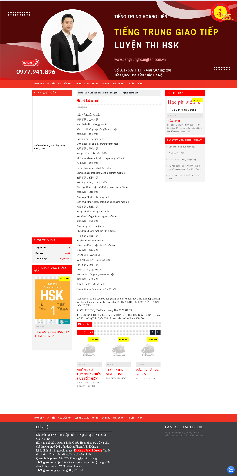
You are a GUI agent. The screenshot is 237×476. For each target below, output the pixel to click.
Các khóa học (65, 84)
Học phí (95, 84)
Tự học (140, 84)
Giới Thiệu (51, 84)
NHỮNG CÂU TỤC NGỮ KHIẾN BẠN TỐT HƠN (89, 374)
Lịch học (106, 84)
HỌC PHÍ (173, 121)
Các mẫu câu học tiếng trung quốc (105, 93)
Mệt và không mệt (130, 93)
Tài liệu (131, 84)
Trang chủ (39, 84)
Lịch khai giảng (82, 84)
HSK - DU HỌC (119, 84)
